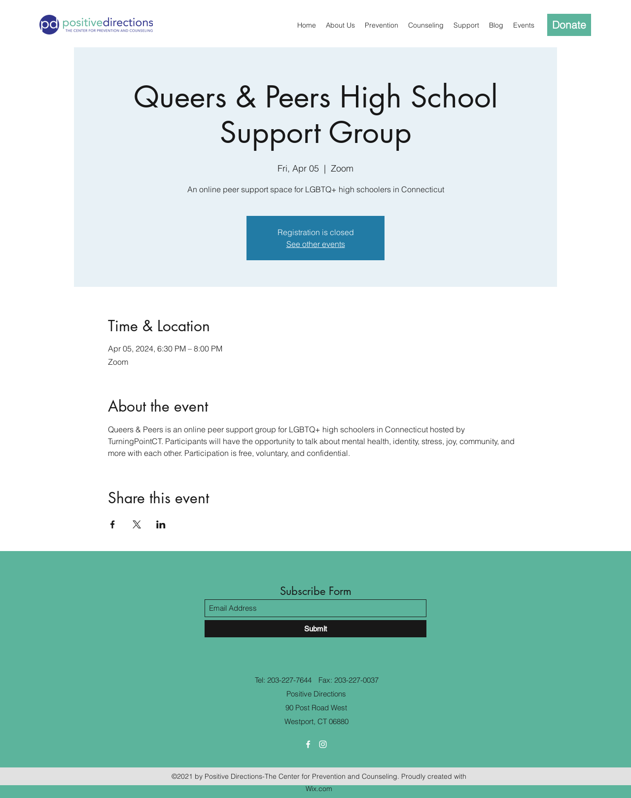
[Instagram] (323, 744)
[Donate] (569, 25)
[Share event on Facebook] (112, 524)
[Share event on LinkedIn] (161, 524)
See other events (315, 244)
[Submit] (315, 628)
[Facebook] (308, 744)
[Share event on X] (136, 524)
